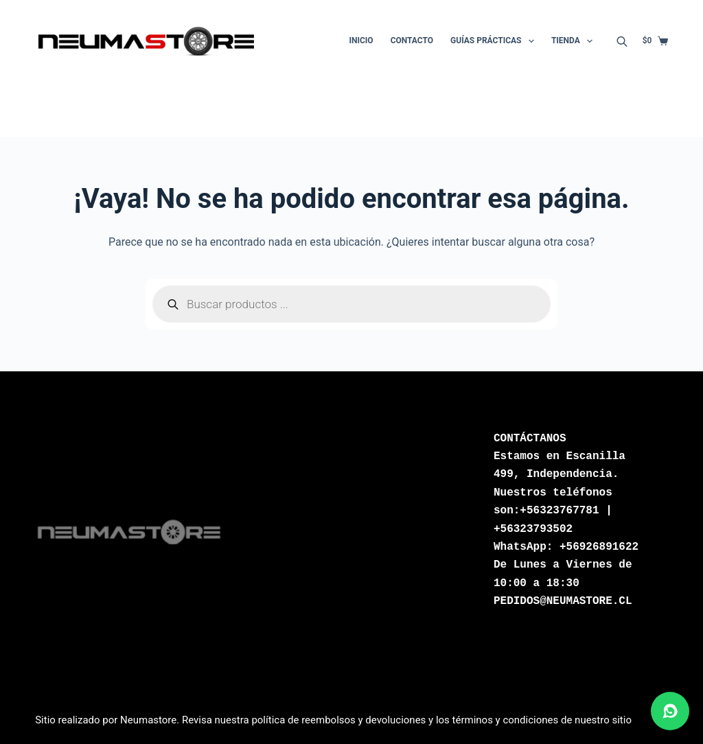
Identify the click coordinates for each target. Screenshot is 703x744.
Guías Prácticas (495, 41)
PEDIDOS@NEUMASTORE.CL (563, 601)
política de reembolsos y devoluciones (338, 720)
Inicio (361, 40)
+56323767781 (559, 510)
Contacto (412, 40)
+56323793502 (533, 529)
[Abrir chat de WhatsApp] (670, 711)
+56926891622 (599, 547)
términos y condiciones (505, 720)
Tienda (574, 41)
